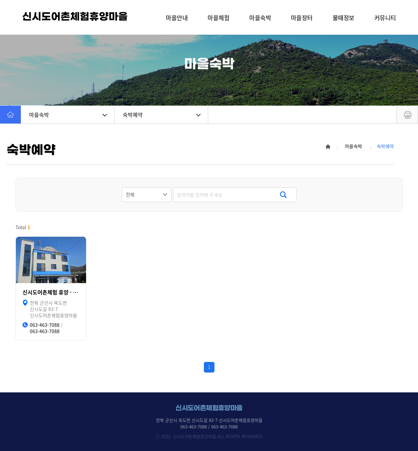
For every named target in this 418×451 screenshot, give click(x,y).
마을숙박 (68, 115)
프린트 (407, 115)
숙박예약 (162, 115)
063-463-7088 (45, 325)
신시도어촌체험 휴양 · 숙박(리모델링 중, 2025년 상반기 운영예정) (51, 292)
